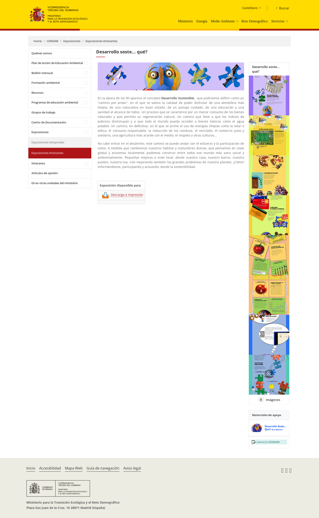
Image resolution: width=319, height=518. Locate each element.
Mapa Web (74, 468)
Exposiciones (71, 41)
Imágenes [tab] (269, 400)
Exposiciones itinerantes (101, 41)
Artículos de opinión (44, 173)
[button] (238, 21)
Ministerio (185, 21)
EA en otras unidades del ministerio (54, 183)
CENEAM (52, 41)
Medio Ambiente (223, 21)
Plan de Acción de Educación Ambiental (57, 63)
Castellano (250, 8)
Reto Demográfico (254, 21)
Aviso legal (132, 468)
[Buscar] (281, 8)
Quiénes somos (41, 53)
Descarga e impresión (121, 195)
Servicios (277, 21)
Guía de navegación (103, 468)
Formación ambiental (45, 83)
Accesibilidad (50, 468)
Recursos (37, 93)
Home (37, 41)
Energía (201, 21)
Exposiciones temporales (47, 142)
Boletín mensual (42, 73)
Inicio (30, 468)
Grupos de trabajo (43, 112)
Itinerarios (38, 163)
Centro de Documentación (48, 122)
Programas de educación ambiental (54, 102)
